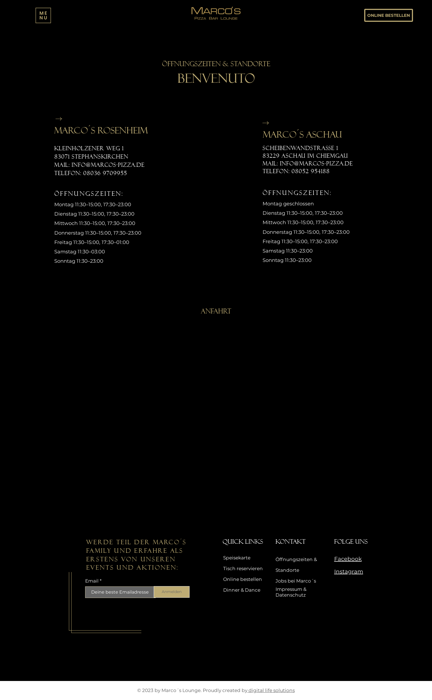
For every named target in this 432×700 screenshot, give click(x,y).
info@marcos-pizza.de (108, 165)
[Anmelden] (172, 592)
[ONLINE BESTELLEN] (388, 15)
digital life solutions (271, 690)
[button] (43, 15)
